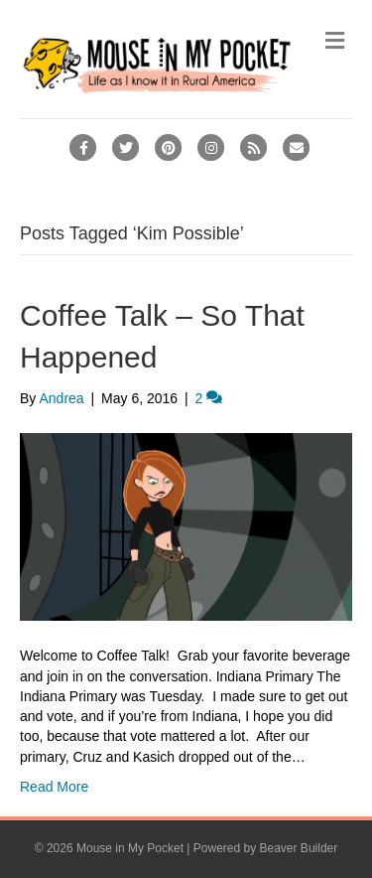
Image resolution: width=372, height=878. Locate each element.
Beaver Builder (299, 848)
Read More (54, 787)
